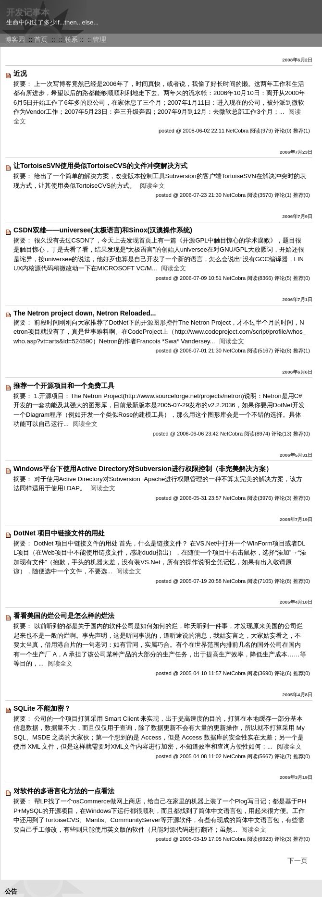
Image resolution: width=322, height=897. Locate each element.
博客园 (15, 39)
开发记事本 (28, 12)
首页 (41, 39)
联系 (71, 39)
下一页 (297, 860)
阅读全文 (152, 185)
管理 (99, 39)
